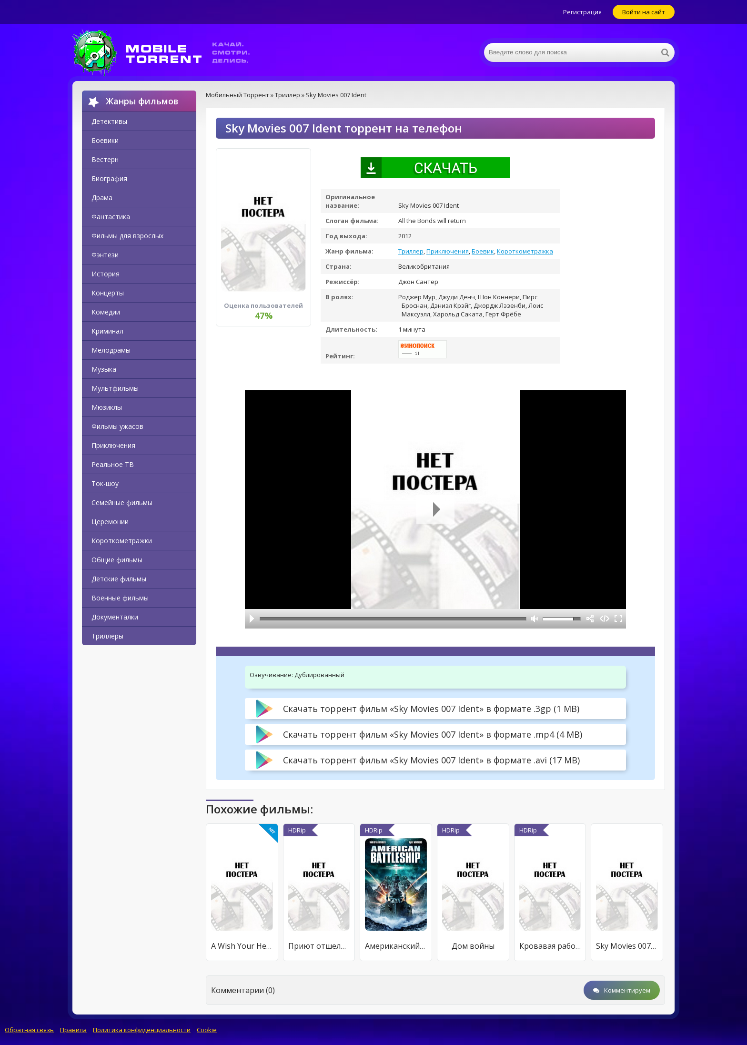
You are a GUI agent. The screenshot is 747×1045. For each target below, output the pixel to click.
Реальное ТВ (112, 464)
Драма (101, 197)
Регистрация (582, 12)
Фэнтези (105, 254)
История (105, 273)
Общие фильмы (116, 559)
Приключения (113, 445)
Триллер (411, 251)
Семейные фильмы (121, 502)
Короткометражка (525, 251)
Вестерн (105, 159)
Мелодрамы (111, 350)
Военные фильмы (120, 597)
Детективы (109, 121)
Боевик (483, 251)
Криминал (107, 330)
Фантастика (110, 216)
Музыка (103, 369)
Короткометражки (121, 540)
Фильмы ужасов (117, 426)
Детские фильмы (118, 578)
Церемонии (110, 521)
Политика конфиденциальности (142, 1029)
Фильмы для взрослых (127, 235)
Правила (73, 1029)
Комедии (105, 311)
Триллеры (107, 635)
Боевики (105, 140)
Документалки (114, 616)
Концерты (107, 292)
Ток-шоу (105, 483)
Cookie (207, 1029)
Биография (109, 178)
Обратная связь (29, 1029)
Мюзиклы (106, 407)
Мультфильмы (115, 388)
